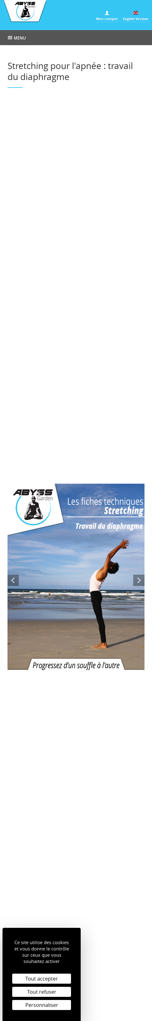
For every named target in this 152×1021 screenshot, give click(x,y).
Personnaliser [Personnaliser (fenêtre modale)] (41, 1005)
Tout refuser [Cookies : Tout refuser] (41, 991)
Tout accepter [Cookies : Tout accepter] (41, 978)
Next (138, 580)
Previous (13, 580)
